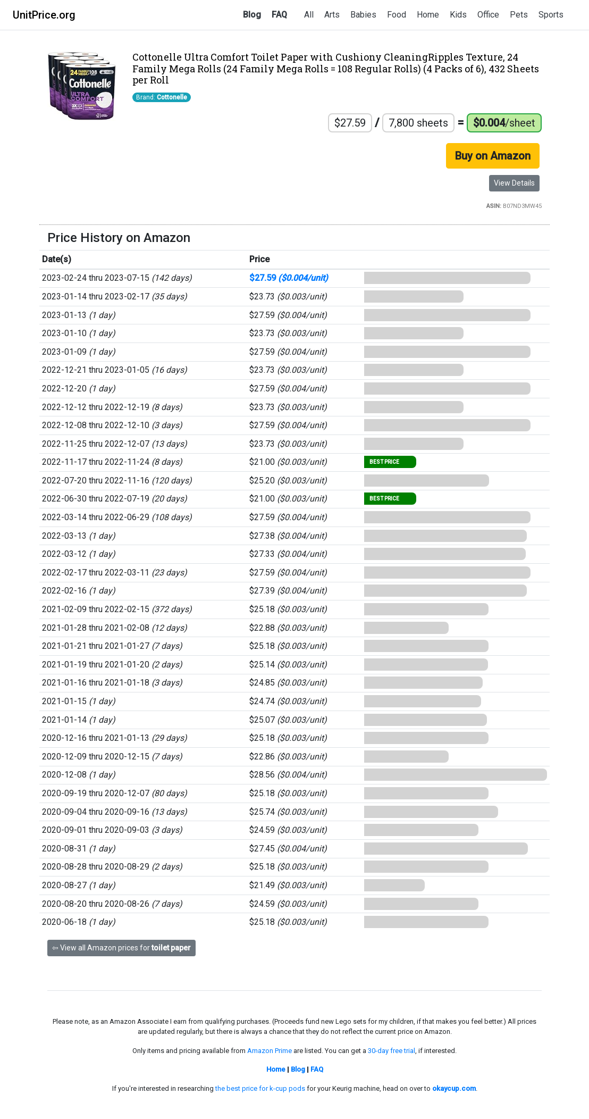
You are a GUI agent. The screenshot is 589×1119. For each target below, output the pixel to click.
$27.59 (288, 278)
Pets (519, 15)
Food (396, 15)
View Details (514, 183)
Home (428, 15)
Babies (363, 15)
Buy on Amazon (493, 155)
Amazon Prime (269, 1051)
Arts (332, 15)
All (309, 15)
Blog (252, 15)
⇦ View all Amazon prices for (121, 947)
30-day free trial (391, 1051)
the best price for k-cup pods (260, 1088)
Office (488, 15)
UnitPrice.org (44, 15)
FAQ (279, 15)
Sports (550, 15)
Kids (458, 15)
